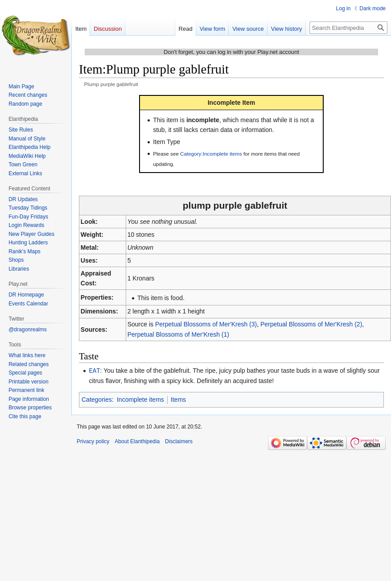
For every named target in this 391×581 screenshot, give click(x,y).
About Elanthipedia (137, 441)
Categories (97, 399)
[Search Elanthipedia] (348, 27)
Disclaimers (179, 441)
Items (178, 399)
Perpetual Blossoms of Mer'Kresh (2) (311, 324)
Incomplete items (140, 399)
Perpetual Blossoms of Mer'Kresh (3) (206, 324)
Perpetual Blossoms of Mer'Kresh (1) (178, 334)
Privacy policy (93, 441)
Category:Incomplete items (211, 154)
